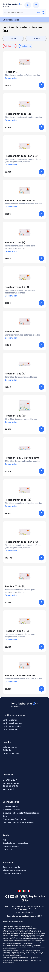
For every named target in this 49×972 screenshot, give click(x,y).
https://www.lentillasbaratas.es (12, 930)
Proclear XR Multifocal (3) (20, 200)
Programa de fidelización (14, 819)
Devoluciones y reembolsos (15, 843)
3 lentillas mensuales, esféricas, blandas (22, 75)
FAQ (4, 840)
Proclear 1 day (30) (16, 373)
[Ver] (41, 85)
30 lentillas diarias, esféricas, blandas (21, 377)
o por (8, 789)
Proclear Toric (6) (15, 586)
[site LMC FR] (28, 891)
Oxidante (7, 750)
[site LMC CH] (19, 891)
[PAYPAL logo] (33, 896)
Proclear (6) (12, 331)
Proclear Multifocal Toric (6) (21, 541)
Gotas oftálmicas (11, 753)
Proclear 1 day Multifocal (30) (22, 457)
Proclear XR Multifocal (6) (20, 675)
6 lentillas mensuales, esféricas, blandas (22, 335)
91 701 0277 (10, 779)
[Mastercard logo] (16, 896)
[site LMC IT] (23, 891)
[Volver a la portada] (13, 5)
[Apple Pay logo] (41, 896)
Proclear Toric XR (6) (17, 630)
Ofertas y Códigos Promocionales (18, 822)
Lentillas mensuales (12, 726)
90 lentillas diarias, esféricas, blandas (21, 419)
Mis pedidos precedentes (14, 870)
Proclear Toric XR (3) (17, 287)
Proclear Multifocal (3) (18, 113)
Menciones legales (24, 912)
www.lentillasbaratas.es (10, 947)
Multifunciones (10, 747)
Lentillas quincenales (12, 723)
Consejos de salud (11, 846)
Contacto (7, 849)
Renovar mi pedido (11, 867)
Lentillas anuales (10, 729)
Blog (5, 816)
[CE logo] (6, 896)
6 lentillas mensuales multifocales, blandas (23, 503)
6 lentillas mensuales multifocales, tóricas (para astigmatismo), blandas (23, 546)
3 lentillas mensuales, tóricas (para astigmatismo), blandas (20, 247)
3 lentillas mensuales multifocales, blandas (23, 117)
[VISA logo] (23, 896)
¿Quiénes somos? (11, 806)
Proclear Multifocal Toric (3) (21, 155)
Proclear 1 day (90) (16, 415)
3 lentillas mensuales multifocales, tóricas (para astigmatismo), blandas (23, 160)
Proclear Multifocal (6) (18, 499)
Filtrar (13, 38)
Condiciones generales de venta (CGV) (25, 916)
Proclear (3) (12, 71)
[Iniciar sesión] (27, 5)
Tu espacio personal (12, 873)
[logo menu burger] (45, 5)
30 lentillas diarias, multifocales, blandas (22, 461)
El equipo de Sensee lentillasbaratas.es (21, 813)
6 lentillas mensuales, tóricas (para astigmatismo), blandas (20, 590)
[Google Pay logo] (24, 900)
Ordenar (36, 38)
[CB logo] (11, 896)
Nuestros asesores (11, 809)
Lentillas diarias (10, 720)
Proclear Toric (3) (15, 242)
